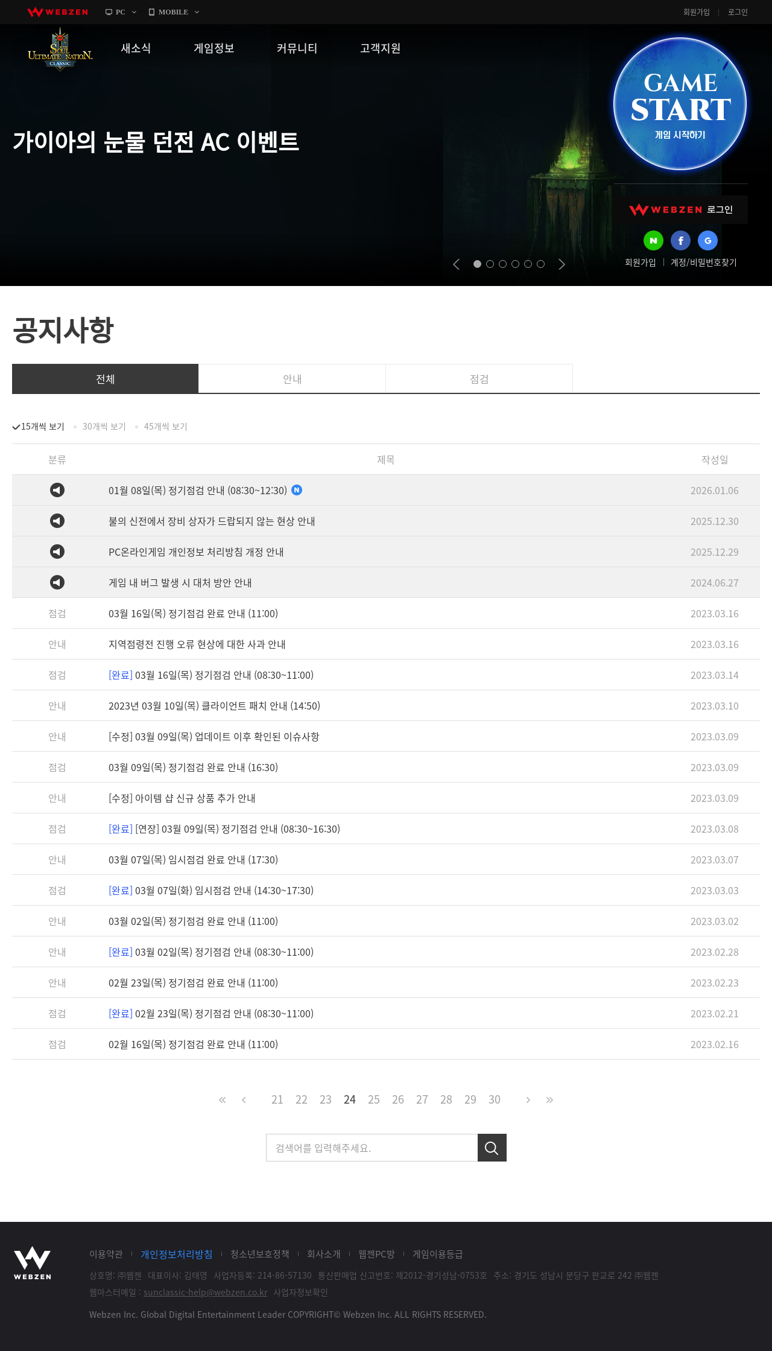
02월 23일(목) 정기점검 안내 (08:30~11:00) (211, 1013)
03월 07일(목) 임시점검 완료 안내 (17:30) (193, 859)
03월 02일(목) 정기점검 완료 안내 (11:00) (193, 921)
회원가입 (696, 12)
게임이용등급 (438, 1253)
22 (302, 1099)
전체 (105, 378)
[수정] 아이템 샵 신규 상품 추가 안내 (182, 797)
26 (398, 1099)
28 (446, 1099)
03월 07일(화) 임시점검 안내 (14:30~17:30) (211, 890)
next (561, 264)
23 (326, 1099)
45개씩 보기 (166, 426)
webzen (57, 12)
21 (277, 1099)
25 (374, 1099)
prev (456, 264)
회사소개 (324, 1253)
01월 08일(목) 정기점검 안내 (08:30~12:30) (206, 490)
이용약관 (106, 1253)
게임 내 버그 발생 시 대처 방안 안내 (180, 582)
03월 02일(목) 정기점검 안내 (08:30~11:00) (211, 951)
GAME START (679, 103)
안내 (292, 378)
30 (495, 1099)
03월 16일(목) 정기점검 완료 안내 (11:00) (193, 613)
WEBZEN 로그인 (681, 209)
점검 (479, 378)
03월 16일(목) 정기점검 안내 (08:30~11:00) (211, 674)
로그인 (738, 12)
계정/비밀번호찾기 (704, 262)
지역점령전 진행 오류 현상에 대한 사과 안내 (197, 644)
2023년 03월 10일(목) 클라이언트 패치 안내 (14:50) (214, 705)
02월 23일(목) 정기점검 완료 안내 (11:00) (193, 982)
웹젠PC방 (376, 1253)
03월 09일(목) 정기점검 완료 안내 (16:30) (193, 767)
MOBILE (173, 12)
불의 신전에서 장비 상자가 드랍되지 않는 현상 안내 (212, 520)
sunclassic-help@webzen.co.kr (205, 1292)
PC (120, 12)
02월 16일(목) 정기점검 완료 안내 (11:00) (193, 1044)
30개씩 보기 (104, 426)
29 (470, 1099)
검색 (492, 1148)
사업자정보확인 (300, 1292)
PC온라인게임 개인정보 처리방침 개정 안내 (196, 551)
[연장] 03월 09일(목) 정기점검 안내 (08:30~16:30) (224, 828)
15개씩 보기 (43, 426)
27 (422, 1099)
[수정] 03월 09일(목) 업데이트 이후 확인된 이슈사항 (214, 736)
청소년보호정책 (260, 1253)
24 (350, 1099)
